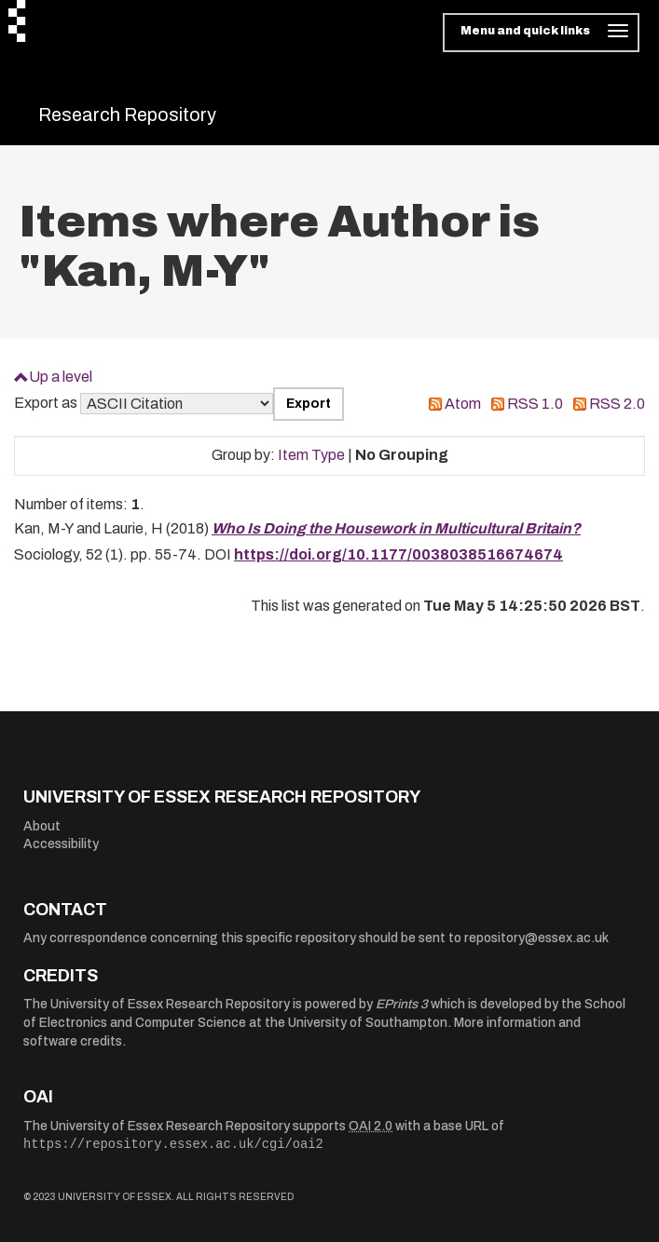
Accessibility (61, 844)
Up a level (60, 377)
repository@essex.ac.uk (536, 938)
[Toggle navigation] (541, 32)
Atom (463, 404)
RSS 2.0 (617, 404)
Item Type (311, 455)
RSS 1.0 (535, 404)
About (42, 826)
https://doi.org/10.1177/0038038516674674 (398, 554)
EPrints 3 (402, 1004)
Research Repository (127, 114)
